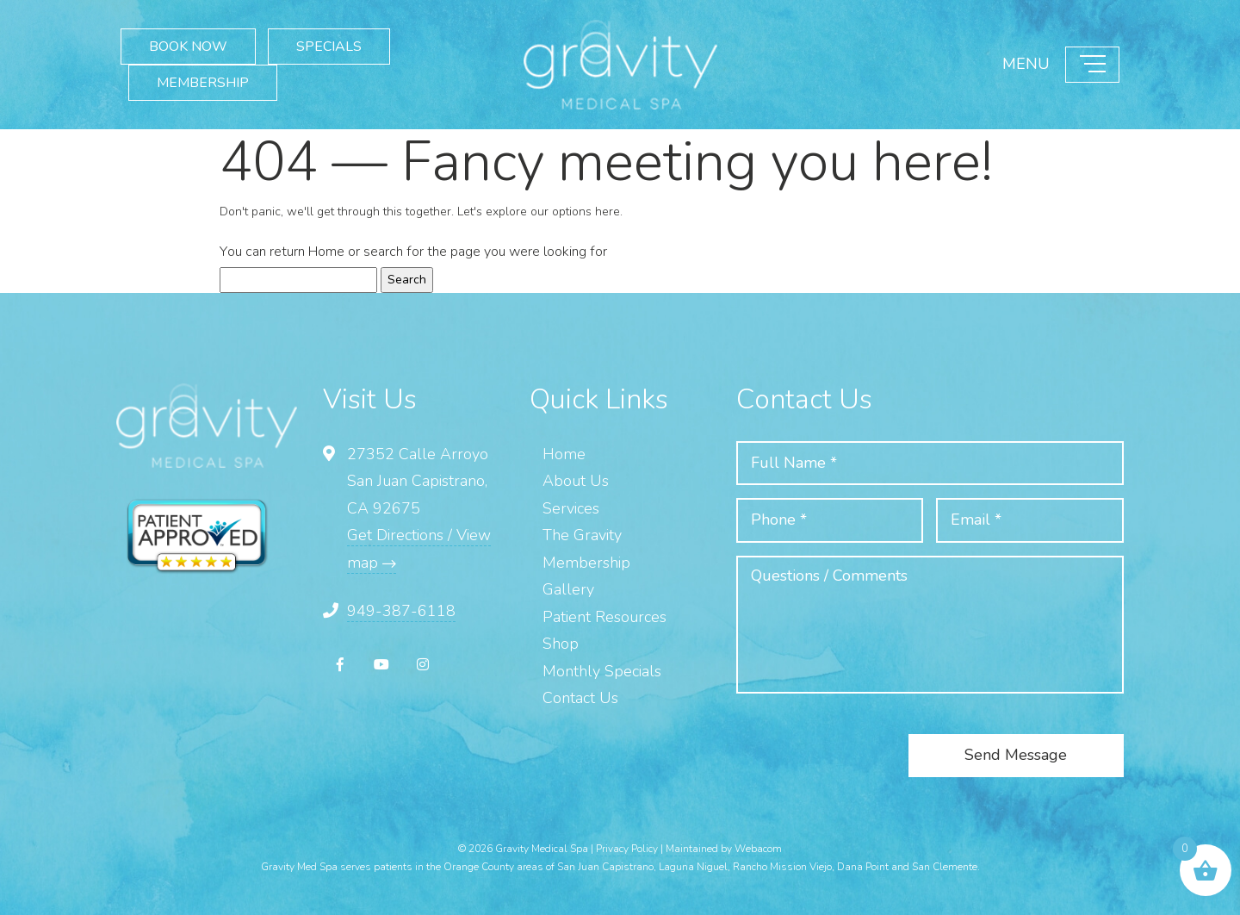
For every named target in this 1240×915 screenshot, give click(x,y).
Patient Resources (604, 617)
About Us (575, 480)
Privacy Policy (627, 849)
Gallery (568, 589)
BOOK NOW (188, 46)
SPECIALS (329, 46)
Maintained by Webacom (724, 849)
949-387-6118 (401, 611)
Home (326, 251)
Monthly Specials (601, 671)
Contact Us (580, 698)
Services (570, 508)
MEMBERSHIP (203, 82)
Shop (560, 643)
